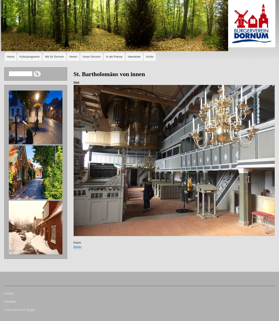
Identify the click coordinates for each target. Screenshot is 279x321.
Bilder (78, 247)
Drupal (31, 309)
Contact (9, 293)
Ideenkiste (134, 56)
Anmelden (10, 301)
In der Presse (114, 56)
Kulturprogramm (30, 56)
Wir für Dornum (54, 56)
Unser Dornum (91, 56)
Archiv (150, 56)
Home (10, 56)
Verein (73, 56)
